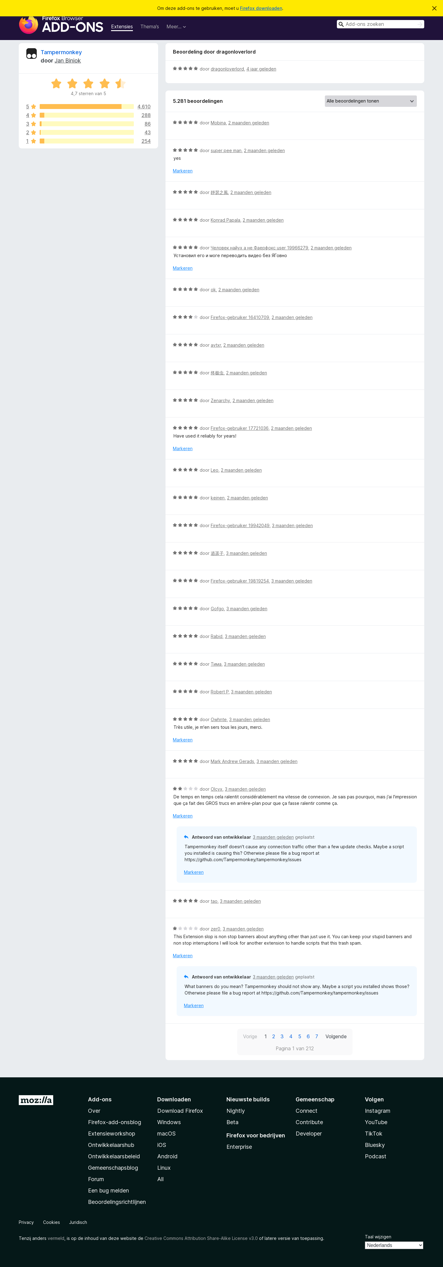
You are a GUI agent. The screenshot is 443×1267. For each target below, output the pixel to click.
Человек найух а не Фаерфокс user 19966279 (259, 247)
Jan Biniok (67, 60)
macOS (166, 1133)
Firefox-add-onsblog (114, 1122)
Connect (306, 1111)
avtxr (216, 345)
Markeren (183, 170)
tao (214, 901)
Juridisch (78, 1222)
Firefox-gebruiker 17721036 (240, 428)
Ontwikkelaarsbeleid (114, 1156)
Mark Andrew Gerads (232, 761)
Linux (164, 1167)
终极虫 (217, 372)
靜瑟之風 (219, 192)
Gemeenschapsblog (113, 1167)
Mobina (218, 122)
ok (213, 289)
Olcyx (216, 789)
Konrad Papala (225, 220)
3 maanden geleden (292, 525)
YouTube (376, 1122)
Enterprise (239, 1147)
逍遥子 (217, 553)
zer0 (215, 928)
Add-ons (100, 1099)
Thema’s (149, 26)
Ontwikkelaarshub (111, 1145)
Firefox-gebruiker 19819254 (240, 580)
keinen (218, 497)
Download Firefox (180, 1111)
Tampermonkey (61, 52)
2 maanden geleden (248, 122)
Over (94, 1111)
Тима (216, 664)
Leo (214, 470)
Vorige (250, 1036)
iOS (161, 1145)
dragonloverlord (227, 68)
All (160, 1179)
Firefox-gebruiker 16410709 (240, 317)
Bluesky (375, 1145)
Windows (169, 1122)
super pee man (226, 150)
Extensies (122, 26)
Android (167, 1156)
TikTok (373, 1133)
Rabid (216, 636)
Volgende (336, 1036)
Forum (96, 1179)
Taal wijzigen (378, 1236)
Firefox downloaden (261, 8)
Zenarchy (220, 400)
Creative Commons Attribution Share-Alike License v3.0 (201, 1238)
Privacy (26, 1222)
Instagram (377, 1111)
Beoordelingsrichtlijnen (117, 1202)
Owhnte (219, 719)
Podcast (375, 1156)
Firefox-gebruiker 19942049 (240, 525)
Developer (309, 1133)
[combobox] (380, 24)
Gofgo (217, 608)
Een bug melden (108, 1190)
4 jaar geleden (261, 68)
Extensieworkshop (111, 1133)
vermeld (56, 1238)
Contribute (309, 1122)
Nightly (235, 1111)
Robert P (220, 691)
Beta (232, 1122)
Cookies (51, 1222)
